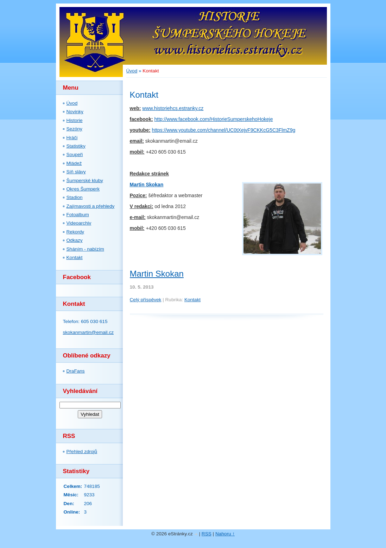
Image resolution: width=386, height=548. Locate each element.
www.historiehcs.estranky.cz (172, 108)
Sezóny (74, 128)
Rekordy (75, 231)
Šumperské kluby (85, 180)
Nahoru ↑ (225, 533)
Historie (75, 120)
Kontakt (75, 257)
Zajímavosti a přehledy (91, 206)
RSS (206, 533)
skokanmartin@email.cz (88, 332)
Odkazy (75, 240)
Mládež (74, 163)
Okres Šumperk (83, 189)
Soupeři (75, 154)
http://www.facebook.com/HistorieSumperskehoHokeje (213, 119)
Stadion (75, 197)
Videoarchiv (79, 223)
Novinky (75, 111)
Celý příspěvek (146, 299)
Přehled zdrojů (82, 451)
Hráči (72, 137)
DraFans (76, 371)
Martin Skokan (147, 184)
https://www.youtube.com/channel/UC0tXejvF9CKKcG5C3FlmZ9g (224, 130)
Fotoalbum (78, 214)
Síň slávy (76, 171)
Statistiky (76, 146)
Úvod (72, 103)
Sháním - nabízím (85, 249)
